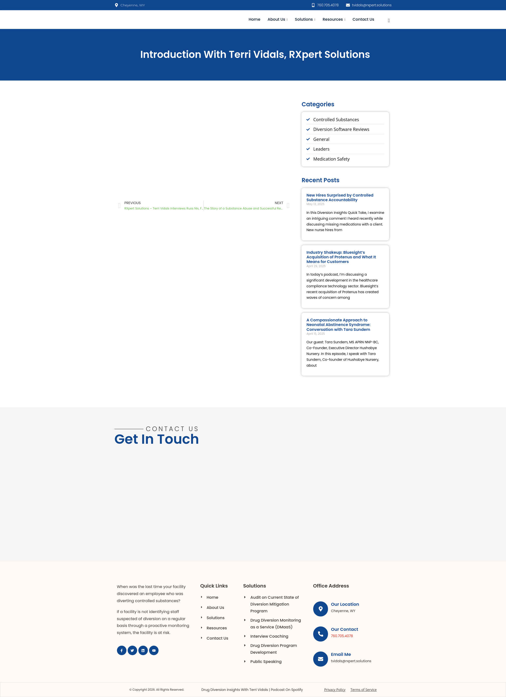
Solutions (305, 19)
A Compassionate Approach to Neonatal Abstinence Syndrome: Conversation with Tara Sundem (338, 324)
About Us (278, 19)
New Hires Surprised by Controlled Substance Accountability (339, 197)
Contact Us (363, 19)
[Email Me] (320, 659)
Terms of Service (363, 689)
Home (254, 19)
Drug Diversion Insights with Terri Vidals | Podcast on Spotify (252, 689)
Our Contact (344, 629)
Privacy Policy (334, 689)
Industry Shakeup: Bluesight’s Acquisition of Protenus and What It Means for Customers (341, 257)
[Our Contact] (320, 634)
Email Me (341, 654)
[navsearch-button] (389, 20)
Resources (334, 19)
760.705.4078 (342, 636)
